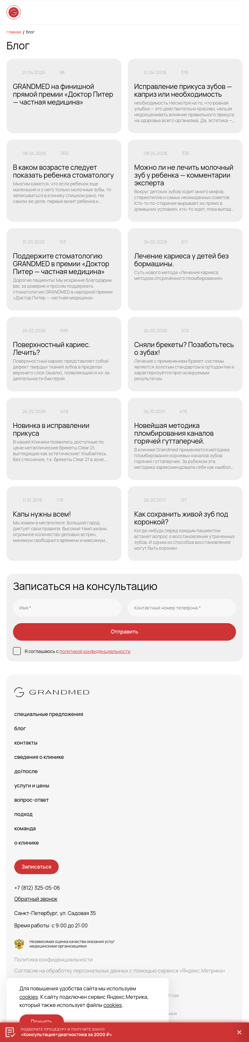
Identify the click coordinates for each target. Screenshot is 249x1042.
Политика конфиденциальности (53, 959)
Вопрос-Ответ (31, 799)
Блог (30, 32)
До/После (26, 771)
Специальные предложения (48, 714)
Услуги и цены (31, 785)
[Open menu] (236, 12)
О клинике (26, 842)
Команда (25, 828)
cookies (28, 996)
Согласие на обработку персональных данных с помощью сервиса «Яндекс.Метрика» (119, 970)
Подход (23, 814)
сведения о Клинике (39, 756)
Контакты (26, 742)
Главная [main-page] (13, 32)
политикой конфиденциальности (95, 651)
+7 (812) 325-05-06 (37, 887)
